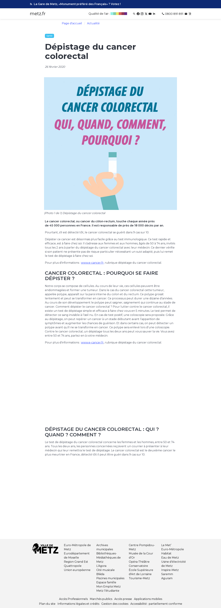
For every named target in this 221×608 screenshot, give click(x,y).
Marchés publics (101, 599)
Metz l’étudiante (107, 590)
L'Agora (101, 566)
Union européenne (77, 570)
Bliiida (100, 574)
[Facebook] (138, 14)
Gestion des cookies (114, 603)
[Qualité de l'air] (108, 14)
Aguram (166, 578)
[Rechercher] (134, 14)
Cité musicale (105, 570)
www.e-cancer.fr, (92, 262)
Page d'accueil (72, 23)
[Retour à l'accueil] (45, 549)
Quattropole (72, 566)
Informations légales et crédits (78, 603)
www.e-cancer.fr (92, 342)
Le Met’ (166, 545)
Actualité (93, 23)
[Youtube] (150, 14)
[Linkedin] (154, 14)
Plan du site (47, 603)
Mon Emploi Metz (108, 586)
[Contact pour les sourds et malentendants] (190, 14)
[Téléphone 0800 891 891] (173, 14)
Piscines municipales (110, 578)
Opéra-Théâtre (139, 561)
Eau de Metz (170, 557)
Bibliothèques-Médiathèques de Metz (108, 557)
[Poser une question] (186, 14)
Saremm (167, 574)
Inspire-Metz (170, 570)
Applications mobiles (148, 599)
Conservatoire (138, 566)
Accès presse (123, 599)
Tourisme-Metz (139, 578)
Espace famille (106, 582)
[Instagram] (142, 14)
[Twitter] (146, 14)
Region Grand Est (76, 561)
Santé (49, 35)
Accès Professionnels (73, 599)
